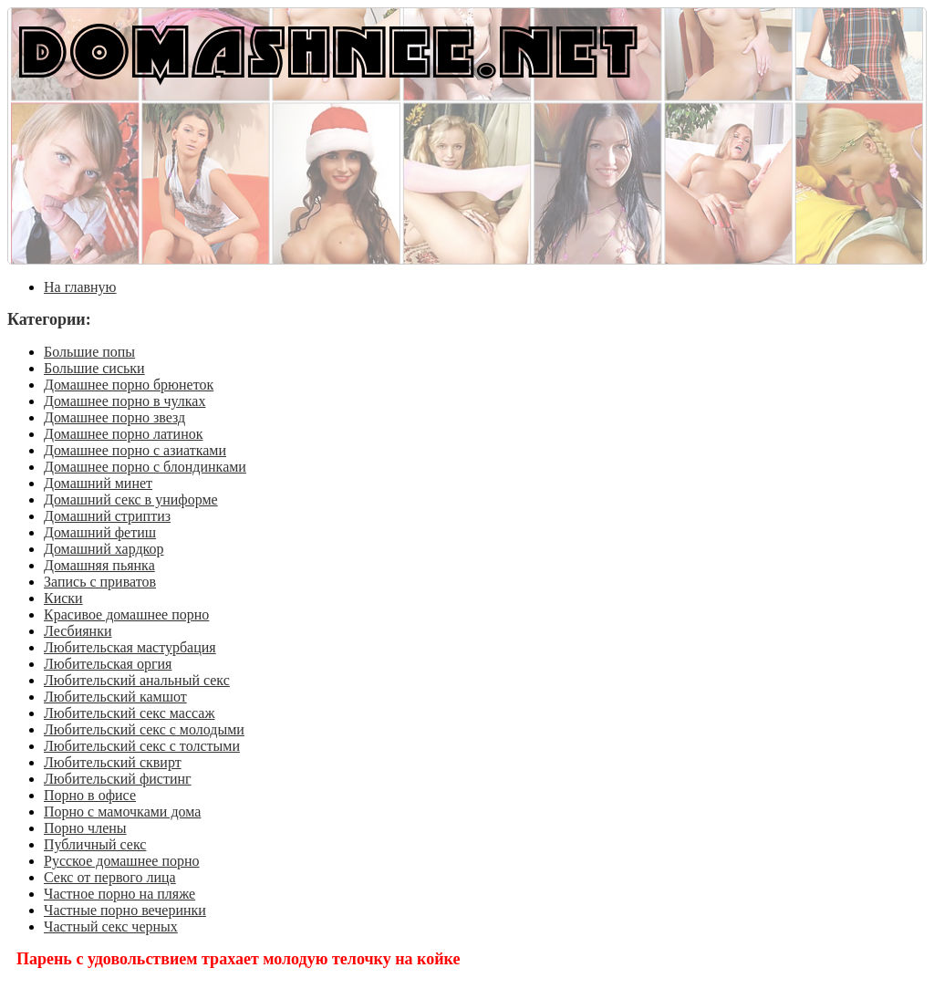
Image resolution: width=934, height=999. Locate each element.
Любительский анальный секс (137, 680)
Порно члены (85, 828)
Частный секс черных (111, 926)
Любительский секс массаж (129, 713)
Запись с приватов (100, 581)
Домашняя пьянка (99, 565)
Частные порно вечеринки (125, 910)
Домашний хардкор (104, 549)
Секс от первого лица (110, 877)
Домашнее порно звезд (114, 417)
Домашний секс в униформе (131, 499)
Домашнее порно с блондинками (145, 466)
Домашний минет (98, 483)
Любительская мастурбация (130, 647)
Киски (63, 598)
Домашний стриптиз (107, 516)
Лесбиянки (78, 631)
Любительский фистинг (118, 778)
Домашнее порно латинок (123, 434)
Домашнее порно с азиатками (135, 450)
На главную (80, 287)
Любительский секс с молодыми (144, 729)
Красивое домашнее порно (126, 614)
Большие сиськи (94, 368)
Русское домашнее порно (122, 861)
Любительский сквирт (113, 762)
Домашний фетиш (100, 532)
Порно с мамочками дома (122, 811)
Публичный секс (95, 844)
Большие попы (89, 351)
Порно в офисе (90, 795)
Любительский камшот (115, 696)
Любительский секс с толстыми (142, 746)
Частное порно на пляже (119, 893)
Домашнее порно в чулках (124, 401)
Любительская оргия (107, 663)
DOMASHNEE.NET (327, 49)
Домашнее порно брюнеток (128, 384)
